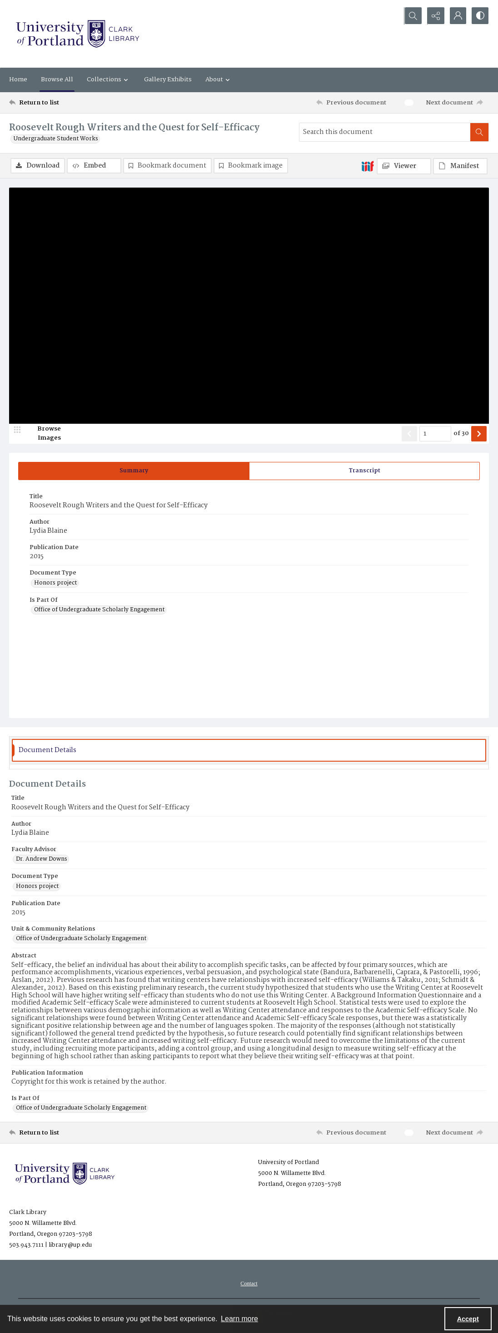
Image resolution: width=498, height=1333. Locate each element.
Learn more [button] (239, 1319)
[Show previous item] (409, 433)
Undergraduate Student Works (56, 139)
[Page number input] (435, 433)
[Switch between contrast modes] (479, 16)
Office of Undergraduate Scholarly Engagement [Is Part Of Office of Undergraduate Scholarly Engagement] (99, 610)
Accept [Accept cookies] (468, 1319)
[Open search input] (411, 16)
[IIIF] (367, 165)
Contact (248, 1284)
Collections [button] (108, 79)
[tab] (134, 471)
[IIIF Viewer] (404, 166)
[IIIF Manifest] (460, 166)
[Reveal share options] (434, 16)
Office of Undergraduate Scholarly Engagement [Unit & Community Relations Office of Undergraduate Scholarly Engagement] (81, 939)
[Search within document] (479, 132)
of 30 (461, 433)
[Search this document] (384, 132)
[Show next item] (479, 433)
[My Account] (457, 16)
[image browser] (43, 434)
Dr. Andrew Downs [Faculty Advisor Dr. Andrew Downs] (41, 859)
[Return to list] (74, 102)
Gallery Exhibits (168, 79)
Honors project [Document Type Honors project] (55, 583)
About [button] (218, 79)
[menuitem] (248, 1283)
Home (18, 79)
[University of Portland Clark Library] (77, 34)
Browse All (57, 79)
